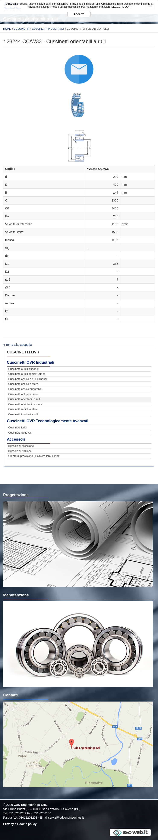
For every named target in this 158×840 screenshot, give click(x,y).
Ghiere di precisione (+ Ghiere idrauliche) (33, 456)
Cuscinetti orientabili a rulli (24, 399)
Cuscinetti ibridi (17, 427)
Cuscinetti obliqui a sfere (23, 394)
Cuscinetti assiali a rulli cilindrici (27, 379)
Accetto (78, 14)
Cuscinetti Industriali (48, 28)
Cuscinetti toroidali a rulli (23, 414)
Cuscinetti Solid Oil (20, 432)
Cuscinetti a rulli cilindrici (23, 369)
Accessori (16, 439)
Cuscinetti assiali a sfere (23, 383)
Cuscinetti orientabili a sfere (25, 404)
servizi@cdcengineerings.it (66, 817)
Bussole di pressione (21, 445)
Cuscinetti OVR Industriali (30, 362)
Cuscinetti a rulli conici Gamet (26, 373)
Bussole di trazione (20, 451)
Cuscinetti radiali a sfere (23, 409)
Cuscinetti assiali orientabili (25, 389)
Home (7, 28)
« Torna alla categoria (17, 344)
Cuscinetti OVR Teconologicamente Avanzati (47, 421)
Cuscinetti (21, 28)
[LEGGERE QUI (120, 6)
